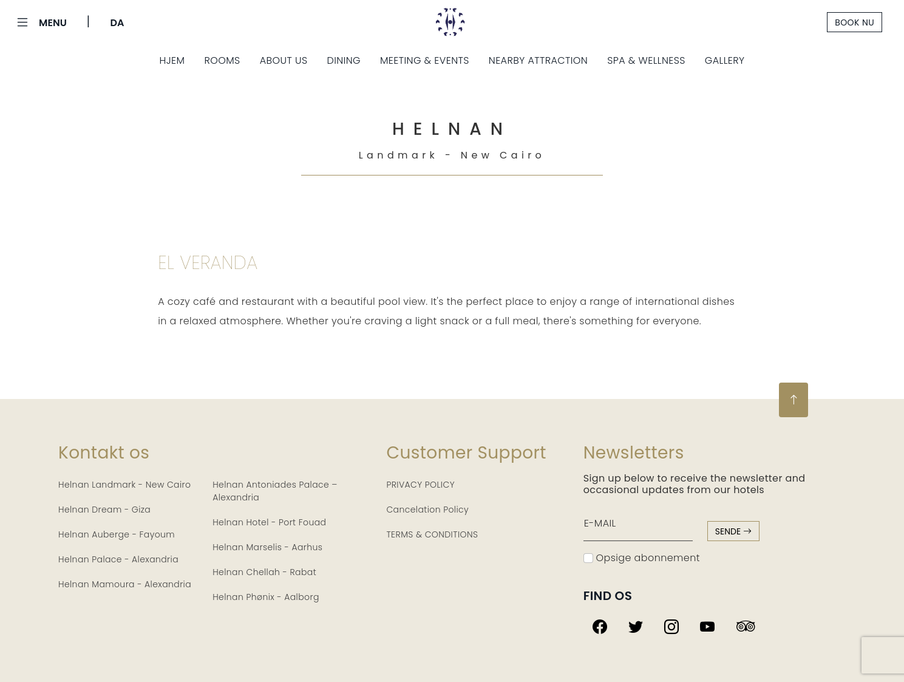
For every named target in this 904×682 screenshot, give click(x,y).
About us (284, 60)
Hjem (172, 60)
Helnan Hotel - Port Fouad (269, 522)
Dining (344, 60)
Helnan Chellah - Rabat (264, 572)
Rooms (222, 60)
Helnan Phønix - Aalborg (265, 597)
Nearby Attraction (538, 60)
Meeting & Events (424, 60)
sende (733, 531)
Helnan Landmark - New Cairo (124, 485)
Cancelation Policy (427, 509)
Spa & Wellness (646, 60)
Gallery (725, 60)
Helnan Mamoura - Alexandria (124, 584)
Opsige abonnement (641, 558)
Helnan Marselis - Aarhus (267, 547)
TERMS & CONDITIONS (432, 534)
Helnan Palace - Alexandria (118, 559)
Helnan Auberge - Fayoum (116, 534)
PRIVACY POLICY (420, 485)
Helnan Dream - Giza (104, 509)
